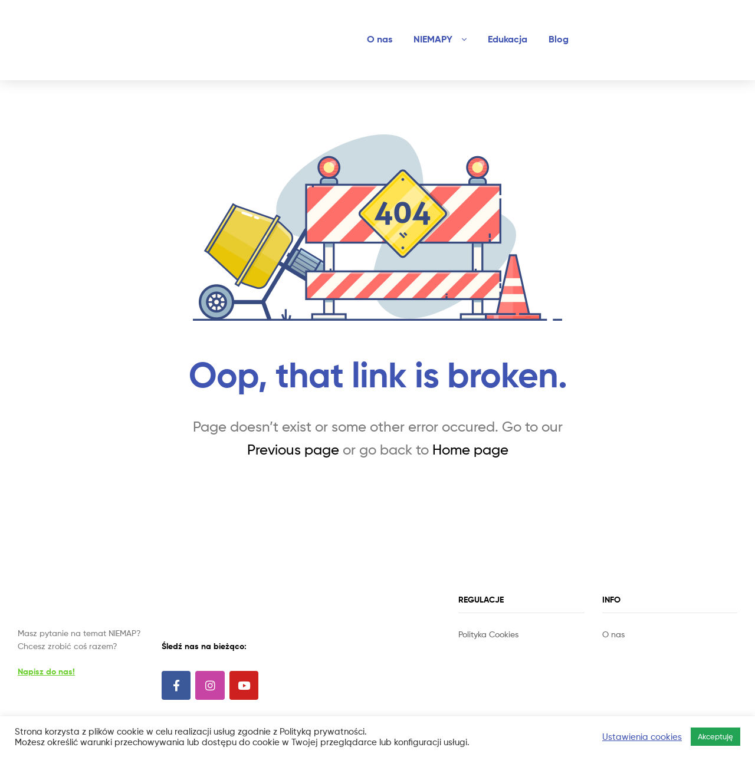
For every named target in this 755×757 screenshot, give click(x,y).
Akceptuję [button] (715, 736)
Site (482, 648)
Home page (470, 449)
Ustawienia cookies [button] (642, 737)
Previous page (293, 449)
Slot (466, 648)
